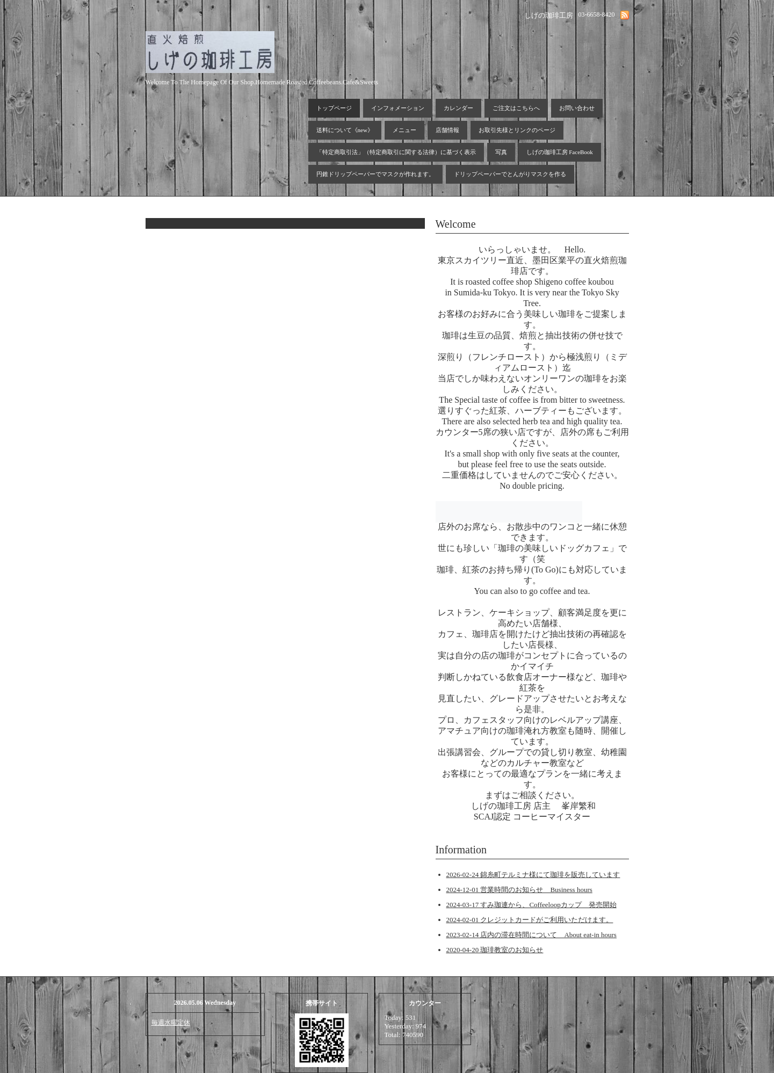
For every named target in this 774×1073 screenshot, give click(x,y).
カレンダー (458, 108)
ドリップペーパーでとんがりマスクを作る (510, 174)
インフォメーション (397, 108)
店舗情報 (447, 130)
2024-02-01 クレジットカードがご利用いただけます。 (529, 920)
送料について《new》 (344, 130)
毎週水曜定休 (170, 1022)
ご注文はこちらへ (516, 108)
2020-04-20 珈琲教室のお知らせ (495, 950)
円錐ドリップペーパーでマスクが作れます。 (375, 174)
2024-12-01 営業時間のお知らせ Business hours (519, 890)
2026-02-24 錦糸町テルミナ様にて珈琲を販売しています (533, 875)
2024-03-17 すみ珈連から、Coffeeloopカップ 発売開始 (531, 905)
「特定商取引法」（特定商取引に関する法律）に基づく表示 (396, 152)
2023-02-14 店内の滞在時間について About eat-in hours (531, 935)
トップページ (334, 108)
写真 (501, 152)
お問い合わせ (577, 108)
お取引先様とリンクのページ (517, 130)
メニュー (404, 130)
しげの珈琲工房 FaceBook (559, 152)
